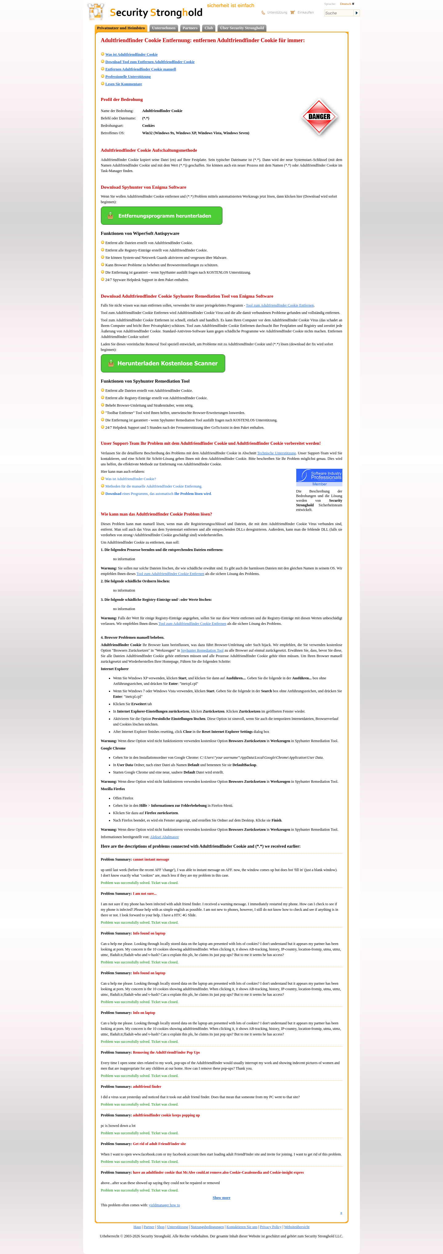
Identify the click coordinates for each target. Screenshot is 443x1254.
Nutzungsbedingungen (207, 1227)
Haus (137, 1227)
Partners (190, 28)
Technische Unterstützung (276, 453)
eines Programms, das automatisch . (159, 494)
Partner (149, 1227)
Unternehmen (164, 28)
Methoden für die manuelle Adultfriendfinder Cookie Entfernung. (154, 486)
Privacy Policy (270, 1227)
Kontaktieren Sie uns (241, 1227)
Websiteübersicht (296, 1227)
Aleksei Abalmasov (164, 837)
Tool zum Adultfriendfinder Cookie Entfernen (280, 305)
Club (209, 28)
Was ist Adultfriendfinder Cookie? (130, 479)
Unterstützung (177, 1227)
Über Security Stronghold (242, 28)
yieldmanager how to (164, 1205)
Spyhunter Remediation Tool (202, 650)
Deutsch (347, 4)
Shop (161, 1227)
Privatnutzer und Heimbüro (121, 28)
